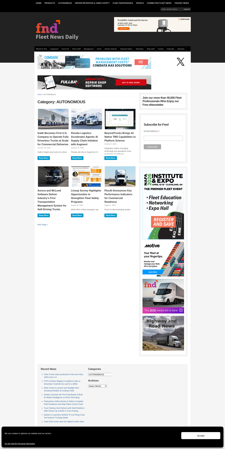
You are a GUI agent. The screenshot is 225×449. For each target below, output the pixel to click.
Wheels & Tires (41, 49)
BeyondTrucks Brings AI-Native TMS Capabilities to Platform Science (120, 137)
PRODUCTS (50, 3)
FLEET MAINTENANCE (123, 3)
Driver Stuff (76, 49)
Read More (43, 158)
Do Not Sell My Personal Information (20, 444)
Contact (161, 49)
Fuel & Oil (65, 49)
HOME (38, 3)
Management (89, 49)
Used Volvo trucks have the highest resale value (64, 421)
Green (99, 49)
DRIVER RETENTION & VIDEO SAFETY (92, 3)
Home (40, 94)
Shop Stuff (151, 49)
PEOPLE (140, 3)
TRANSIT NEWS (182, 3)
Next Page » (43, 225)
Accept (200, 435)
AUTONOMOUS (65, 3)
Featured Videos (126, 49)
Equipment (54, 49)
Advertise (181, 49)
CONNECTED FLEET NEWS (159, 3)
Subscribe (170, 49)
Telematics (139, 49)
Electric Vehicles (111, 49)
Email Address (152, 131)
